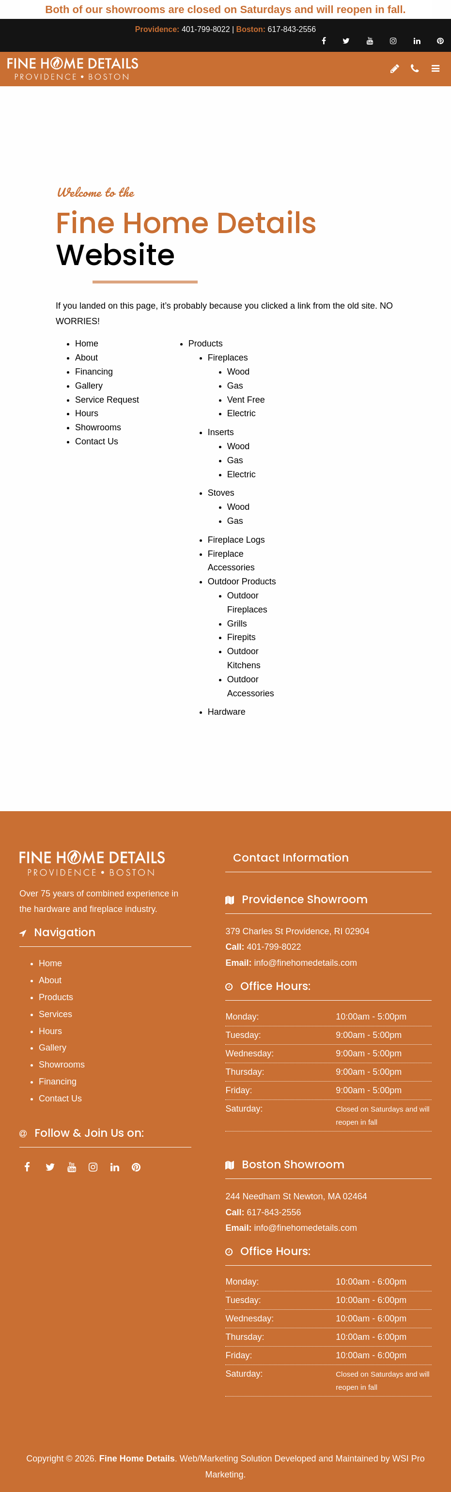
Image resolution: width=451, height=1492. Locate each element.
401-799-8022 (206, 29)
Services (55, 1014)
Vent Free (246, 400)
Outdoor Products (242, 581)
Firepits (241, 637)
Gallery (89, 386)
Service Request (107, 400)
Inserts (221, 432)
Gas (235, 386)
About (86, 357)
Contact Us (96, 441)
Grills (237, 623)
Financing (94, 372)
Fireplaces (228, 357)
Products (205, 343)
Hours (86, 413)
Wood (238, 372)
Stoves (221, 493)
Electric (241, 413)
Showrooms (98, 427)
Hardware (227, 712)
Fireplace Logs (236, 540)
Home (86, 343)
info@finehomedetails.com (305, 963)
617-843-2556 (291, 29)
